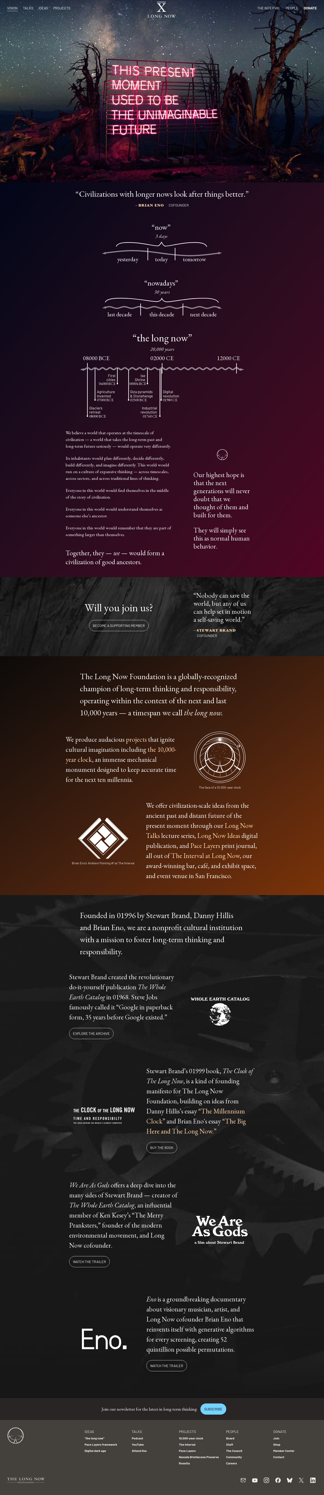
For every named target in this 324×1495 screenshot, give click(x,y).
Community (234, 1457)
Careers (231, 1463)
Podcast (137, 1438)
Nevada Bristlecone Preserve (199, 1457)
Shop (276, 1444)
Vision (12, 8)
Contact (279, 1457)
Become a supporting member (119, 625)
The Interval (268, 8)
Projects (61, 8)
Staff (229, 1444)
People (292, 8)
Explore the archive (91, 1033)
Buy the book (161, 1147)
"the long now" (94, 1438)
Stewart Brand (216, 629)
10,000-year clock (191, 1438)
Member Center (284, 1451)
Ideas (43, 8)
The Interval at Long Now (205, 855)
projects (136, 739)
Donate (310, 8)
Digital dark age (95, 1451)
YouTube (138, 1444)
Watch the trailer (89, 1261)
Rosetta (184, 1463)
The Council (234, 1451)
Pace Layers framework (101, 1444)
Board (230, 1438)
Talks (28, 8)
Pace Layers (205, 845)
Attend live (139, 1451)
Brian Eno (151, 204)
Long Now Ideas (218, 835)
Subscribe (213, 1409)
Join (276, 1438)
